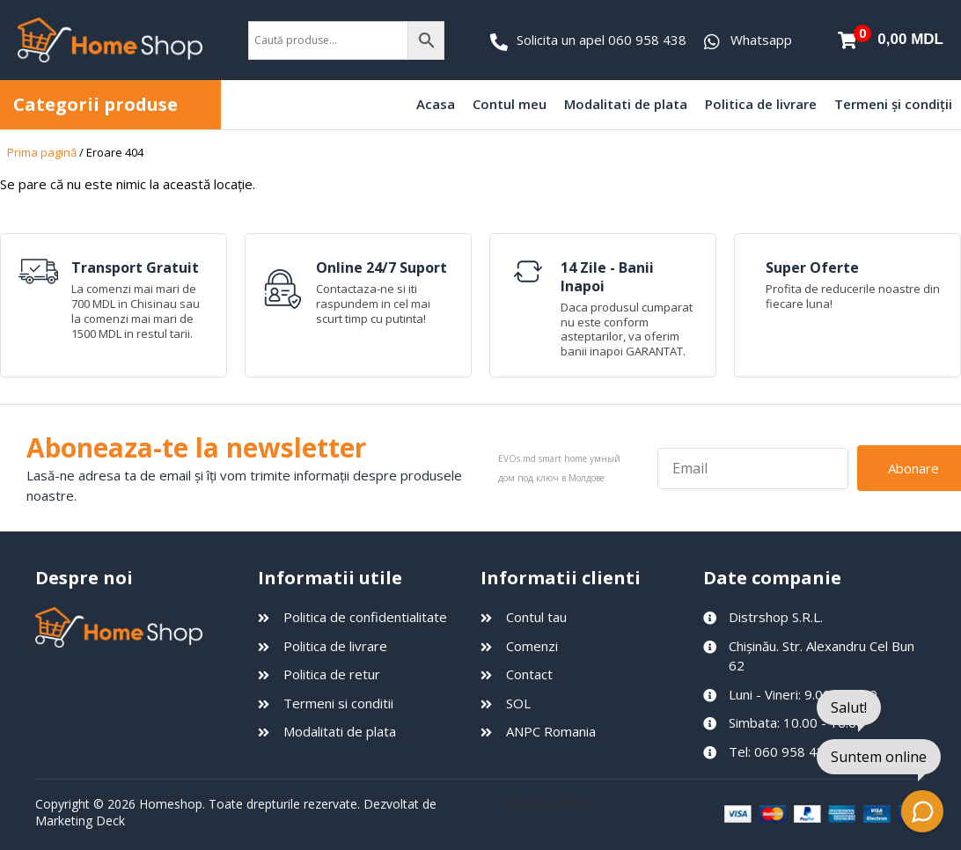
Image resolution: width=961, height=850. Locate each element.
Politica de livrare (761, 104)
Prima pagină (42, 152)
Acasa (435, 104)
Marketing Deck (80, 820)
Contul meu (510, 104)
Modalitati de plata (625, 104)
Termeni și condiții (893, 104)
